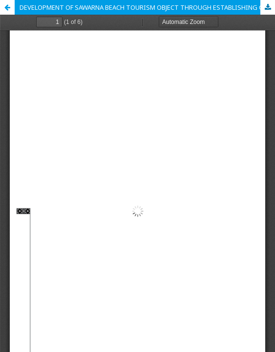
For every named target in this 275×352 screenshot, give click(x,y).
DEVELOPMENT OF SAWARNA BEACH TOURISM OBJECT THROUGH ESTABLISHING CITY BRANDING (147, 7)
